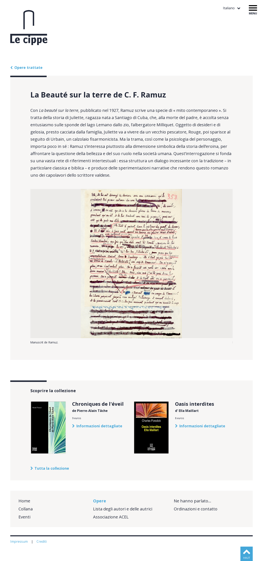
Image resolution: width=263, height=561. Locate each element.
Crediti (42, 541)
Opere (99, 501)
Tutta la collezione (52, 468)
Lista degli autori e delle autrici (122, 509)
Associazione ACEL (111, 517)
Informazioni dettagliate (99, 426)
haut (246, 558)
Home (24, 501)
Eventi (24, 517)
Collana (25, 509)
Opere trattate (28, 67)
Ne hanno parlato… (192, 501)
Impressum (19, 541)
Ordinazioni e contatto (195, 509)
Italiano (229, 8)
